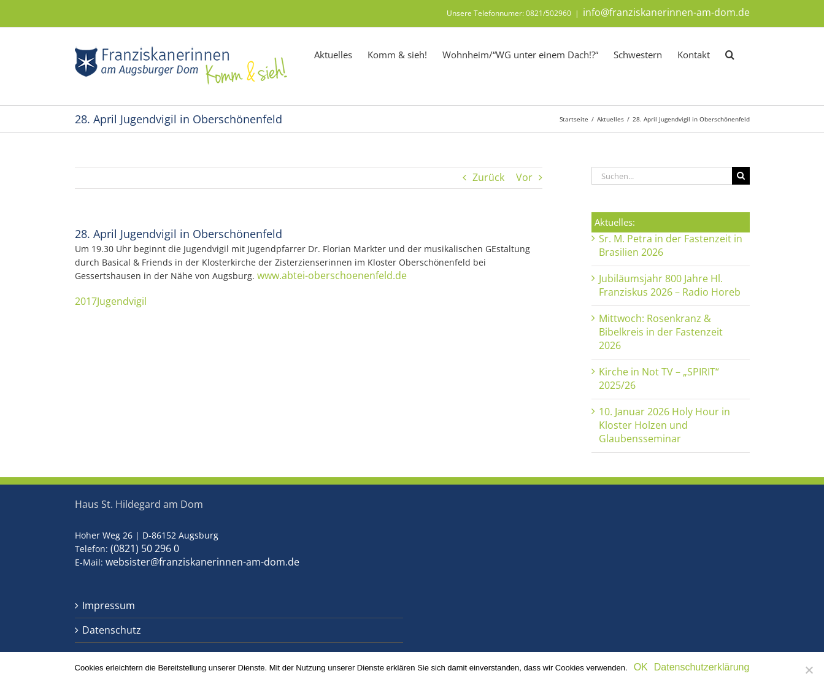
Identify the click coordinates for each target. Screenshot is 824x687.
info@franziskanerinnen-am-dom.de (666, 12)
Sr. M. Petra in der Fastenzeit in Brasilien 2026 (670, 245)
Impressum (108, 606)
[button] (729, 54)
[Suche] (741, 176)
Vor (524, 177)
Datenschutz (111, 630)
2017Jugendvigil (111, 301)
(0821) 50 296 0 (144, 548)
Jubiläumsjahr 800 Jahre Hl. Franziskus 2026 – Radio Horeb (670, 285)
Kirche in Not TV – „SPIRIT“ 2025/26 (659, 378)
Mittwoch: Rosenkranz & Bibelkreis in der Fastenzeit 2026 (661, 332)
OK (641, 667)
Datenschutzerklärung (702, 667)
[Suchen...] (661, 176)
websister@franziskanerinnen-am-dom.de (202, 562)
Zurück (488, 177)
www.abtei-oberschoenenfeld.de (332, 275)
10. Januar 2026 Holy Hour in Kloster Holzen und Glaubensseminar (664, 425)
